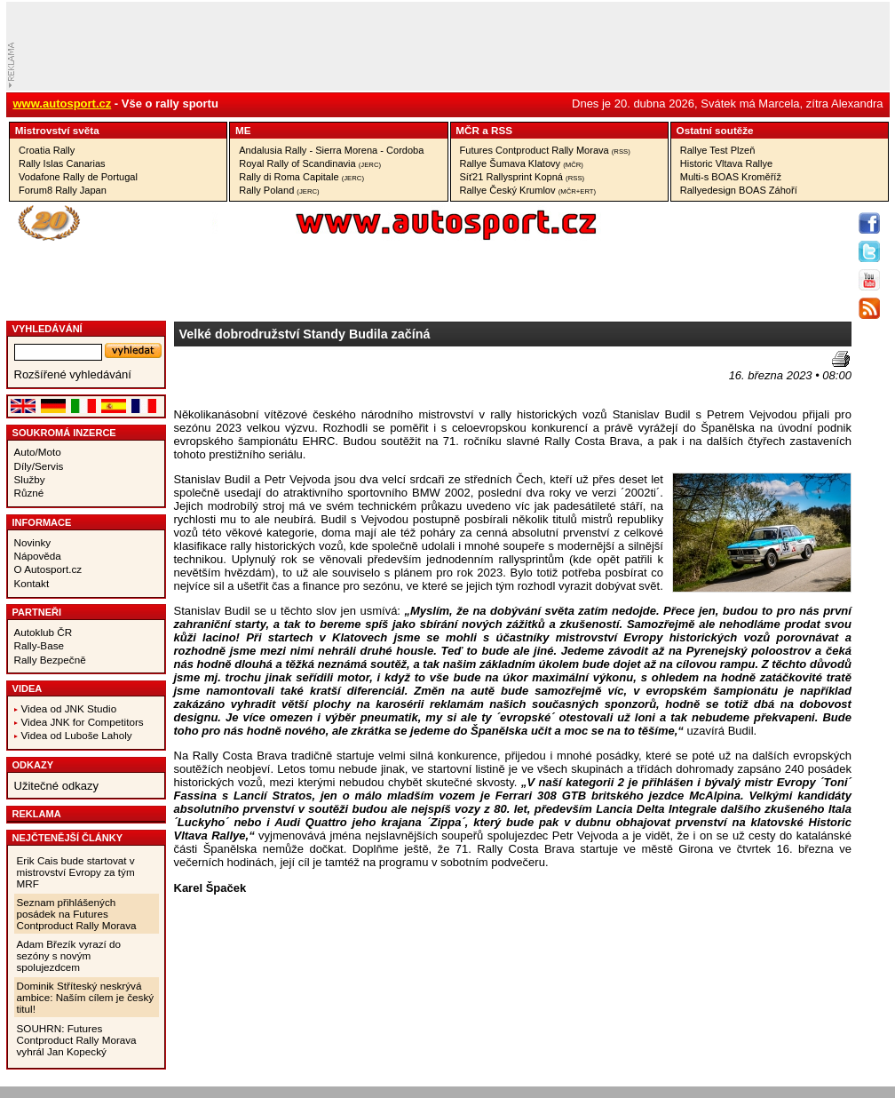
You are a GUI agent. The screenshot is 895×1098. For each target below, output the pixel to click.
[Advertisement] (278, 377)
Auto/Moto (37, 452)
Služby (29, 479)
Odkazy (33, 765)
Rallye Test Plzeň (718, 150)
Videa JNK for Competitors (82, 722)
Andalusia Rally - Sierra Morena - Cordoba (331, 150)
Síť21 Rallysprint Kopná (522, 176)
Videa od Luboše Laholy (76, 735)
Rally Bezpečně (50, 659)
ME (243, 130)
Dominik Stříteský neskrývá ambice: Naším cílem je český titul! (85, 997)
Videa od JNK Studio (69, 708)
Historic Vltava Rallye (726, 163)
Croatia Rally (47, 150)
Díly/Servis (39, 466)
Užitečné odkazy (56, 785)
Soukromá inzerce (64, 432)
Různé (29, 492)
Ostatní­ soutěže (715, 130)
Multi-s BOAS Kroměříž (730, 176)
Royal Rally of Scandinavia (310, 163)
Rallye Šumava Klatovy (521, 163)
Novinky (32, 542)
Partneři (37, 612)
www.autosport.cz (62, 103)
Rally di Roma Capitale (301, 176)
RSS (501, 130)
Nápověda (37, 555)
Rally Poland (279, 190)
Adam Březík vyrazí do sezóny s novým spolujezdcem (69, 955)
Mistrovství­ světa (57, 130)
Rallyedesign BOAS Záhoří (738, 190)
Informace (42, 522)
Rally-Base (39, 645)
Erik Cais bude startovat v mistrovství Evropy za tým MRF (76, 872)
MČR (467, 130)
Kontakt (32, 583)
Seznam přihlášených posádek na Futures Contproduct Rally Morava (77, 913)
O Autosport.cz (48, 569)
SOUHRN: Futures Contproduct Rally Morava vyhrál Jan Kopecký (77, 1039)
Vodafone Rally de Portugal (78, 176)
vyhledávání (47, 328)
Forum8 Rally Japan (63, 190)
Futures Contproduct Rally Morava (545, 150)
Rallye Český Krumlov (528, 190)
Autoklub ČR (43, 632)
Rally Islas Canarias (62, 163)
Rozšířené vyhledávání (72, 374)
